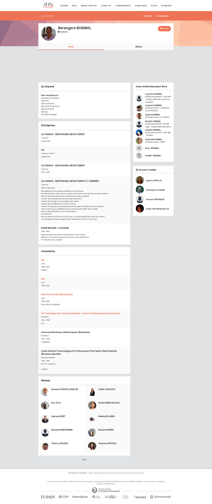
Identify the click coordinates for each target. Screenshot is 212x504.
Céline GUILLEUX (106, 389)
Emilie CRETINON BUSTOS (157, 209)
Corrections (160, 482)
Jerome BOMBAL (152, 114)
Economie (166, 5)
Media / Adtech (89, 5)
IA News (64, 5)
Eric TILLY (56, 402)
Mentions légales (136, 482)
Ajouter (166, 28)
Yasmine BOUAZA (107, 443)
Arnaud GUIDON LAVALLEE (64, 389)
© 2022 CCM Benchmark (106, 484)
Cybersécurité (122, 5)
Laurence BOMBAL (153, 94)
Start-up (106, 5)
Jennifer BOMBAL (153, 121)
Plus (84, 459)
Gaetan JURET (58, 416)
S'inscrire (147, 15)
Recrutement (81, 482)
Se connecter (162, 15)
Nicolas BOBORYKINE (61, 429)
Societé (89, 482)
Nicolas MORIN (106, 429)
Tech (74, 5)
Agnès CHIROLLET (154, 180)
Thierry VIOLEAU (59, 443)
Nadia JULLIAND (106, 416)
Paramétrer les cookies (120, 482)
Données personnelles (102, 482)
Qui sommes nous (53, 482)
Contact (64, 482)
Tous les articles (149, 482)
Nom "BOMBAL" (152, 148)
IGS (42, 260)
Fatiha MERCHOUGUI (109, 402)
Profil (71, 46)
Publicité (72, 482)
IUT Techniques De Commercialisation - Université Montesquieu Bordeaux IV (80, 313)
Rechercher (49, 15)
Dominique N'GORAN (155, 190)
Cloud (154, 5)
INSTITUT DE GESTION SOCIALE (57, 294)
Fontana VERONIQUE (155, 199)
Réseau (138, 46)
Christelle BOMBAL (153, 139)
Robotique (141, 5)
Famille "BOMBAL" (153, 155)
